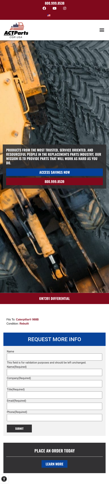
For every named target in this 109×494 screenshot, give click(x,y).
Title (16, 389)
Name (10, 351)
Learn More (54, 463)
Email (16, 400)
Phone (17, 412)
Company (19, 378)
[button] (102, 30)
